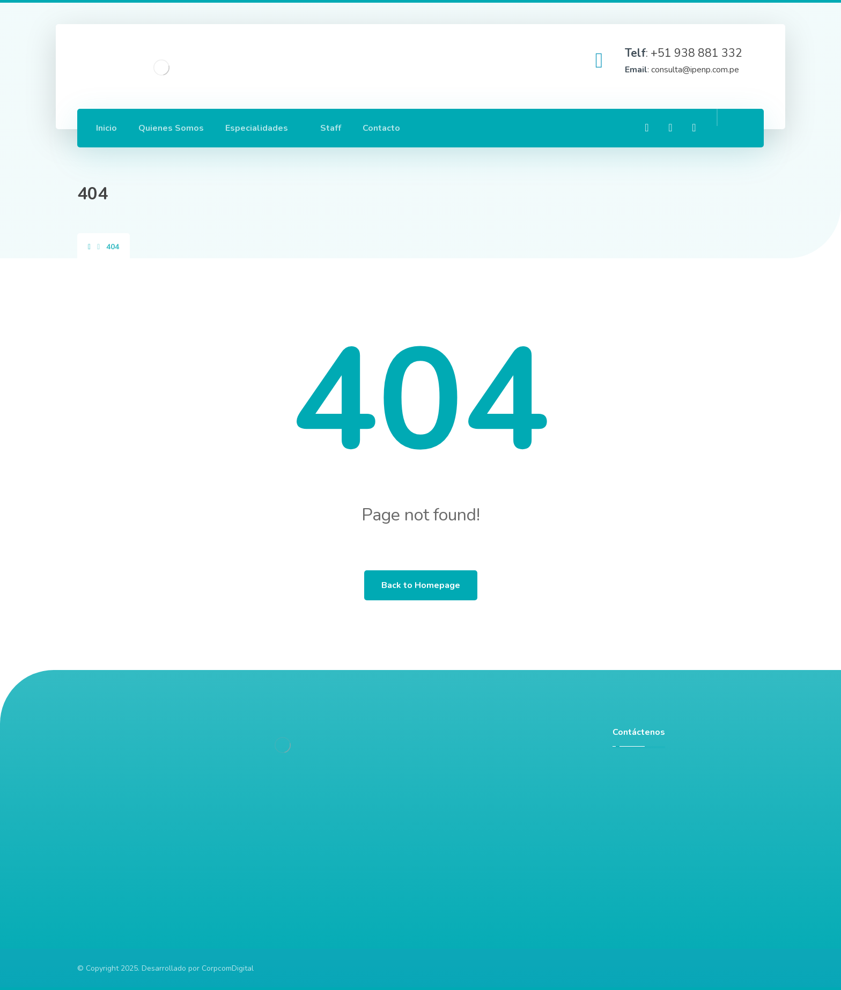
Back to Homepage (420, 585)
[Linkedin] (670, 127)
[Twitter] (694, 127)
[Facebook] (647, 127)
